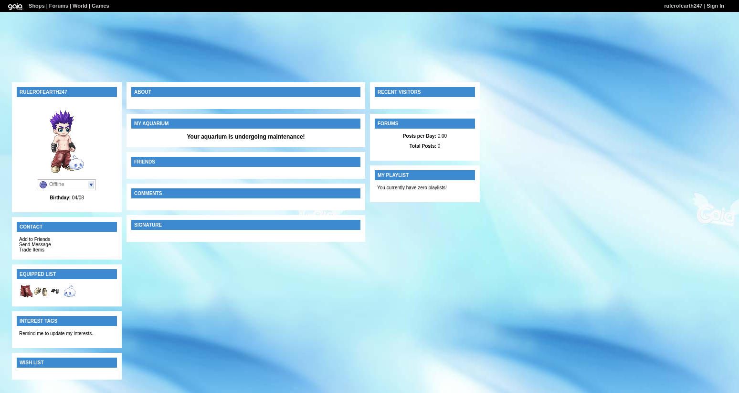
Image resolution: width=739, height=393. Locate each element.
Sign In (715, 6)
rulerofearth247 (683, 6)
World (80, 6)
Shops (37, 6)
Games (100, 6)
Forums (58, 6)
